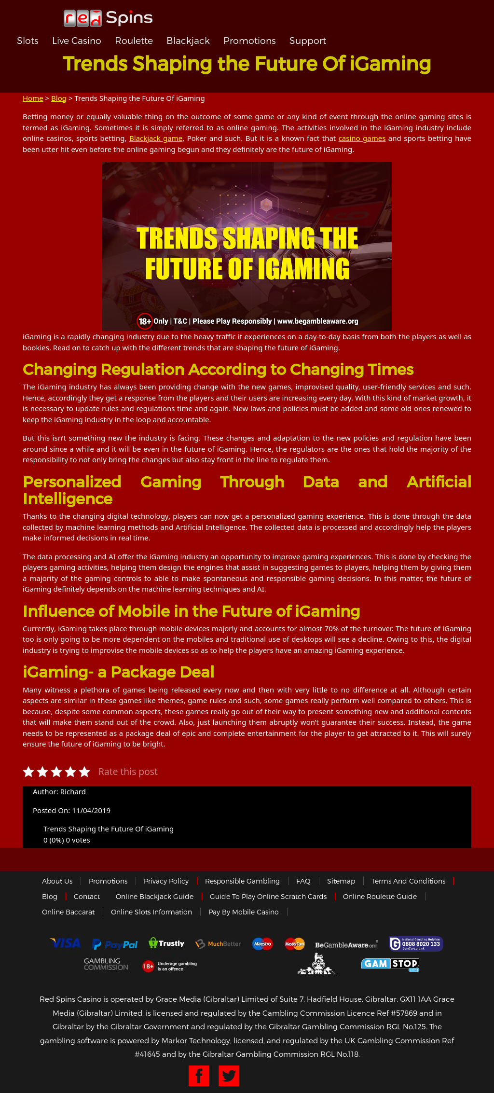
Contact (87, 896)
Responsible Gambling (242, 881)
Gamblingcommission (106, 963)
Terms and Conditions (408, 881)
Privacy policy (166, 881)
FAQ (303, 881)
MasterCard (295, 944)
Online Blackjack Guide (154, 896)
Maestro (263, 944)
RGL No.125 (406, 1026)
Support (307, 40)
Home (33, 98)
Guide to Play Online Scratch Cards (268, 896)
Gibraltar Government (319, 963)
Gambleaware (347, 944)
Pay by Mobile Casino (243, 912)
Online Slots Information (151, 912)
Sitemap (341, 881)
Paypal (114, 944)
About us (57, 881)
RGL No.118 (339, 1054)
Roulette (134, 40)
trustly (166, 944)
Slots (28, 40)
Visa (64, 944)
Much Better (218, 944)
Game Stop (390, 963)
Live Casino (76, 40)
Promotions (249, 40)
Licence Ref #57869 (382, 1013)
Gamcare (417, 944)
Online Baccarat (68, 912)
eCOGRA (245, 963)
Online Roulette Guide (380, 896)
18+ (172, 963)
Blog (59, 98)
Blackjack (188, 40)
